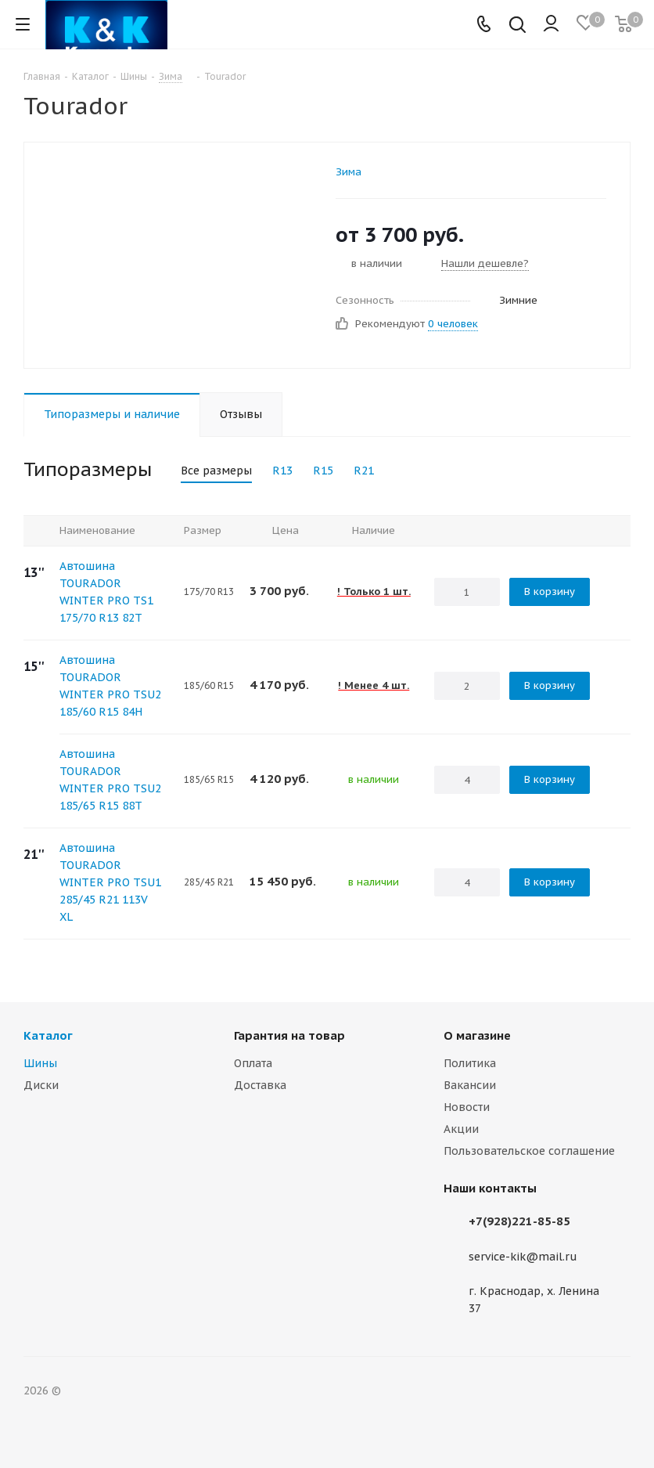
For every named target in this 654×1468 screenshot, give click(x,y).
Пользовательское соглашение (529, 1151)
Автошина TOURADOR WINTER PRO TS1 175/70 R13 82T (106, 592)
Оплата (253, 1063)
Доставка (260, 1085)
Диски (41, 1085)
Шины (40, 1063)
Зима (348, 172)
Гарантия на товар (289, 1035)
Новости (467, 1107)
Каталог (48, 1035)
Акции (461, 1129)
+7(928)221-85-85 (519, 1221)
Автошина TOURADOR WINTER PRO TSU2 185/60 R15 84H (110, 686)
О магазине (477, 1035)
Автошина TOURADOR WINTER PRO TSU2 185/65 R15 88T (110, 780)
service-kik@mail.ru (523, 1257)
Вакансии (470, 1085)
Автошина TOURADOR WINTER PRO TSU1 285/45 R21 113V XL (110, 882)
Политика (470, 1063)
